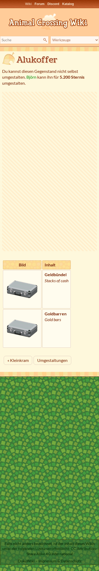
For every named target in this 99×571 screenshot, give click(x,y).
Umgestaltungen (52, 360)
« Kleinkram (18, 360)
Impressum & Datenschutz (59, 561)
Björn (31, 76)
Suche (45, 40)
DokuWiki (26, 561)
